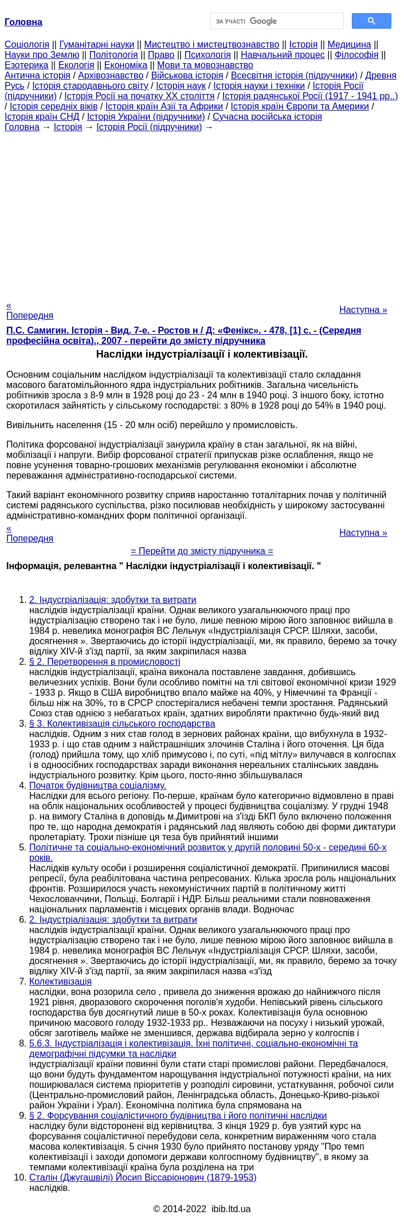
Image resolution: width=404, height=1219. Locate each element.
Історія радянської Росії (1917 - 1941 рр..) (310, 96)
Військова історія (187, 75)
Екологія (76, 65)
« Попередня (29, 310)
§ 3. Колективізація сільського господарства (122, 723)
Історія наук (181, 86)
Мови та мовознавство (205, 65)
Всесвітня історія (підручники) (294, 75)
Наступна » (363, 310)
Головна (22, 127)
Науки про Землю (42, 55)
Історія (303, 44)
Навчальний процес (283, 55)
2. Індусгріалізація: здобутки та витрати (113, 600)
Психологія (208, 55)
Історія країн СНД (42, 116)
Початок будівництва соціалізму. (97, 785)
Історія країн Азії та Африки (164, 106)
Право (161, 55)
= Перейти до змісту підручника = (202, 551)
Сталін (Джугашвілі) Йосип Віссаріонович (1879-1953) (143, 1177)
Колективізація (60, 981)
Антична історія (37, 75)
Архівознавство (110, 75)
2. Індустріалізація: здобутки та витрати (113, 919)
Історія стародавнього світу (90, 86)
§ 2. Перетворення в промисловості (105, 662)
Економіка (125, 65)
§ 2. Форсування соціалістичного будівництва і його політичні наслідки (178, 1115)
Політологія (113, 55)
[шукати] (276, 21)
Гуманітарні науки (96, 44)
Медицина (349, 44)
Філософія (357, 55)
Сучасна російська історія (267, 116)
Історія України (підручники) (146, 116)
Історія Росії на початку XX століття (139, 96)
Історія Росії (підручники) (149, 127)
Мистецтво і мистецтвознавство (212, 44)
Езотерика (27, 65)
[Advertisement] (202, 212)
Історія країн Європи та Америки (300, 106)
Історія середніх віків (54, 106)
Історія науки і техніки (259, 86)
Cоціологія (27, 44)
